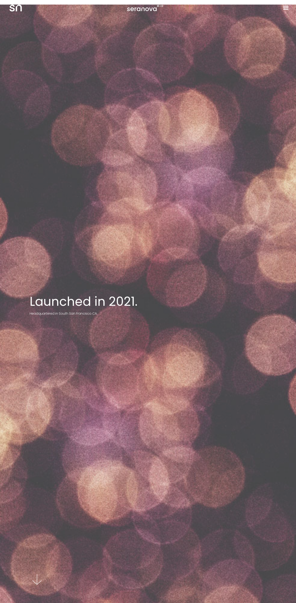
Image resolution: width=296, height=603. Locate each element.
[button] (286, 8)
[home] (11, 8)
